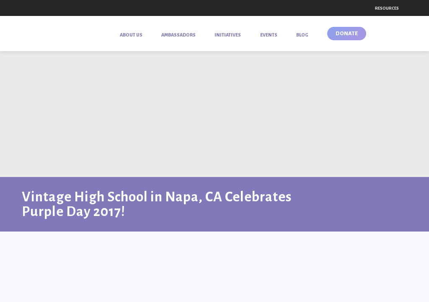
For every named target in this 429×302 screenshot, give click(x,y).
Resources (387, 8)
